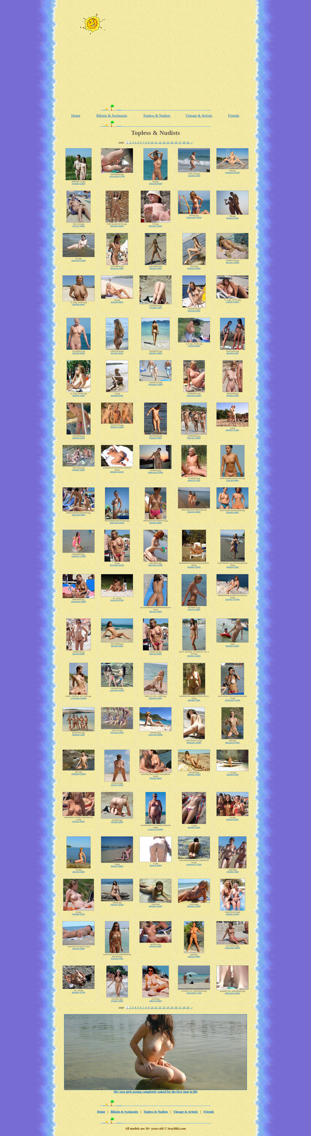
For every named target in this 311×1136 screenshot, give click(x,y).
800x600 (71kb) (78, 735)
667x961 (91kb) (117, 353)
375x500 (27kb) (117, 959)
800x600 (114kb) (155, 906)
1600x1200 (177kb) (194, 993)
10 (152, 142)
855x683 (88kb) (78, 304)
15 (172, 142)
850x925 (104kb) (155, 226)
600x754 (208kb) (194, 438)
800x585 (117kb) (78, 992)
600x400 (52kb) (78, 470)
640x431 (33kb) (155, 946)
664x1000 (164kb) (194, 396)
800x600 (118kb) (232, 646)
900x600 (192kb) (194, 774)
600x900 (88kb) (155, 523)
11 (156, 142)
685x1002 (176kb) (232, 743)
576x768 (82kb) (78, 353)
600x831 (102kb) (194, 656)
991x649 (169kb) (194, 512)
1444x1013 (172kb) (194, 864)
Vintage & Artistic (199, 116)
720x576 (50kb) (155, 865)
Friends (233, 116)
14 (168, 142)
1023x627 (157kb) (232, 599)
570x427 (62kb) (78, 821)
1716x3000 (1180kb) (78, 698)
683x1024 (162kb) (194, 743)
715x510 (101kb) (232, 302)
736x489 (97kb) (232, 774)
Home (75, 116)
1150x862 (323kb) (117, 690)
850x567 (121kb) (117, 472)
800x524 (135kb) (117, 427)
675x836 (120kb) (78, 184)
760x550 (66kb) (155, 778)
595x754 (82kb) (155, 654)
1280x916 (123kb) (78, 556)
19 (188, 142)
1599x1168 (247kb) (194, 217)
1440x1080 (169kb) (78, 602)
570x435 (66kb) (194, 346)
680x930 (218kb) (155, 698)
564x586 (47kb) (78, 914)
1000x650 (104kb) (155, 384)
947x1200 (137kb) (117, 565)
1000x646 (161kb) (232, 173)
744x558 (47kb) (194, 176)
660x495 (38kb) (78, 949)
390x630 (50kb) (194, 957)
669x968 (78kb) (194, 700)
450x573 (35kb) (117, 785)
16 (176, 142)
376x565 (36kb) (117, 1001)
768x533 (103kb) (117, 905)
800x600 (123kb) (232, 430)
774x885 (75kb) (232, 872)
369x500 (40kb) (78, 396)
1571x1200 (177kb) (117, 176)
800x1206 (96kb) (117, 268)
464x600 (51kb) (232, 353)
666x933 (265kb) (117, 226)
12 (160, 142)
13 (164, 142)
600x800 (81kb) (78, 438)
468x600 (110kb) (232, 914)
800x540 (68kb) (232, 512)
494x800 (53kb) (232, 396)
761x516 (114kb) (117, 732)
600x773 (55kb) (194, 609)
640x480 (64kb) (232, 819)
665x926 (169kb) (194, 268)
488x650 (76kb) (232, 567)
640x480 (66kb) (117, 646)
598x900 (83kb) (155, 268)
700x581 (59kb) (117, 822)
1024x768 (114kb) (78, 260)
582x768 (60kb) (78, 654)
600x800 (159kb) (194, 567)
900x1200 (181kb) (117, 523)
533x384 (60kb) (117, 302)
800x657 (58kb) (117, 866)
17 (180, 142)
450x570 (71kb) (194, 480)
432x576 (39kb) (78, 872)
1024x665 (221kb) (78, 774)
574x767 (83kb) (78, 226)
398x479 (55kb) (155, 1001)
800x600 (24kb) (232, 218)
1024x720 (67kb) (117, 600)
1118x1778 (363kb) (155, 829)
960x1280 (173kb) (155, 565)
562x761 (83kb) (155, 611)
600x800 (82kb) (194, 827)
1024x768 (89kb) (78, 515)
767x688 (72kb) (155, 308)
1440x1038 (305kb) (232, 948)
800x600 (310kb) (194, 906)
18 (184, 142)
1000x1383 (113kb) (232, 700)
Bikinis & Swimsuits (111, 116)
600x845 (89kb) (155, 438)
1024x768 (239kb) (155, 735)
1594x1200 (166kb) (232, 993)
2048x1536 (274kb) (155, 472)
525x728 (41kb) (194, 311)
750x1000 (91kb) (155, 184)
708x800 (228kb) (155, 353)
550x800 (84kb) (117, 396)
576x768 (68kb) (232, 480)
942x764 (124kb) (232, 262)
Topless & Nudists (157, 116)
